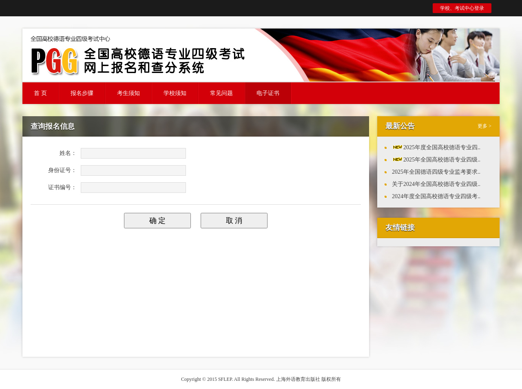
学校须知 (175, 93)
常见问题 (221, 93)
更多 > (484, 126)
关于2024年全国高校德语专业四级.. (436, 184)
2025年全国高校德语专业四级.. (441, 160)
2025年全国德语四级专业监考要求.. (436, 172)
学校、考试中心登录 (462, 8)
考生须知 (128, 93)
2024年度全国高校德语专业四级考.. (436, 196)
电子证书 (268, 93)
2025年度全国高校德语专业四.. (441, 147)
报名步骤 (82, 93)
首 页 (40, 93)
